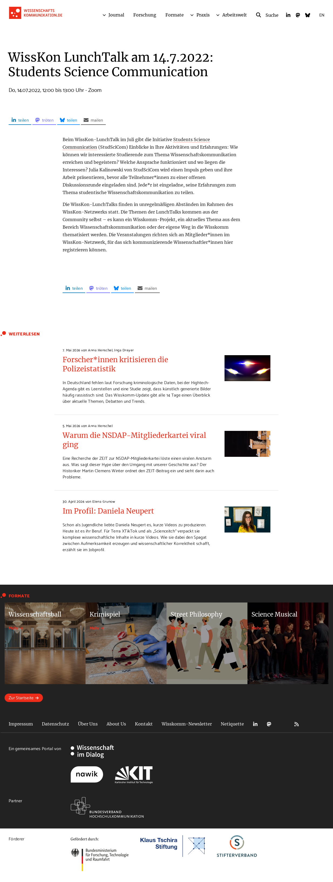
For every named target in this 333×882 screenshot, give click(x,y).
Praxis (203, 15)
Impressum (21, 724)
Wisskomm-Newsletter (187, 724)
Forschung (144, 15)
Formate (174, 15)
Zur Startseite (21, 697)
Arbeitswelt (234, 15)
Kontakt (144, 724)
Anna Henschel (100, 350)
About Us (116, 724)
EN (321, 14)
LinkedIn (255, 724)
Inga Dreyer (124, 350)
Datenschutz (55, 724)
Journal (116, 15)
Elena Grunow (103, 501)
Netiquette (232, 724)
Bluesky (282, 724)
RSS (296, 724)
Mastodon (269, 724)
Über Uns (88, 724)
